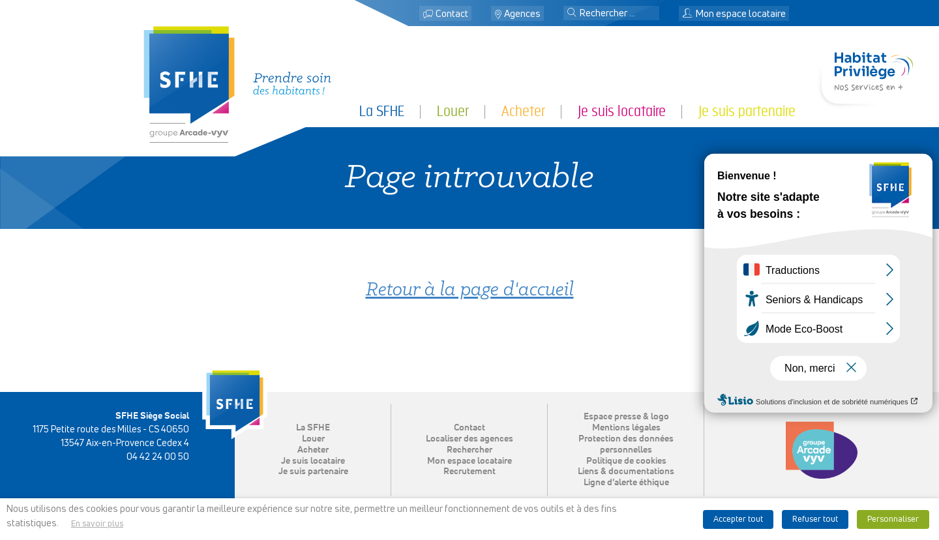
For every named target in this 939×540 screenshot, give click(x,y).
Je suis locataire (622, 111)
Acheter (523, 111)
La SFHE (381, 111)
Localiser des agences (469, 438)
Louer (453, 111)
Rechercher (469, 450)
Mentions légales (626, 427)
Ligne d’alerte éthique (626, 482)
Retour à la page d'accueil (470, 290)
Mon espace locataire (734, 14)
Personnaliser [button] (893, 519)
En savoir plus (97, 524)
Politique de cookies (626, 461)
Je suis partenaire (747, 111)
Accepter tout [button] (738, 519)
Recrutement (469, 471)
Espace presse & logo (626, 416)
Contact (452, 14)
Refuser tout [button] (815, 519)
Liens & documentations (626, 471)
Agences (522, 14)
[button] (572, 13)
